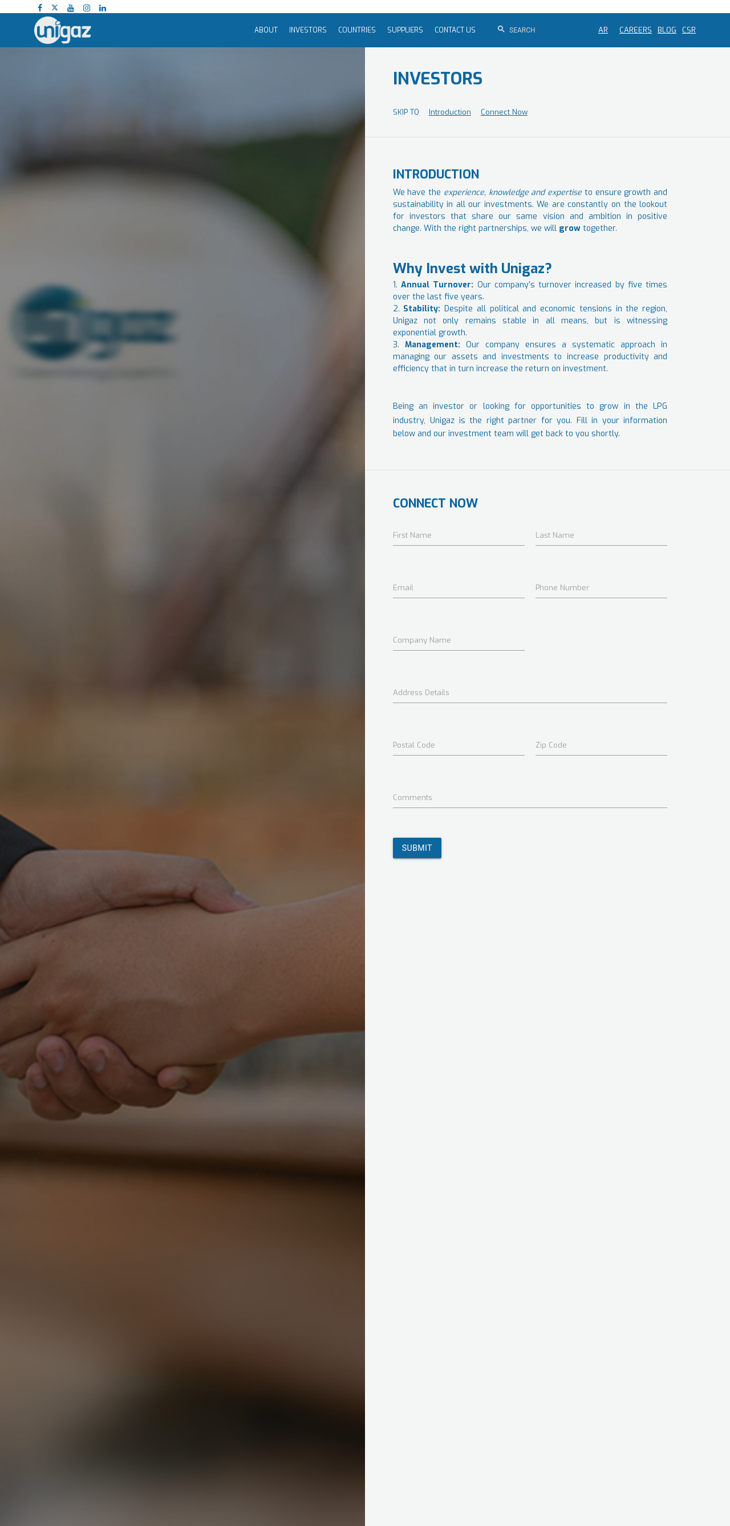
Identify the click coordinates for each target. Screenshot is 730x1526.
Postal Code (414, 745)
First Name (412, 535)
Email (403, 587)
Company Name (422, 640)
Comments (412, 797)
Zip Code (551, 745)
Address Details (421, 692)
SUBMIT (417, 848)
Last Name (555, 535)
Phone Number (562, 587)
